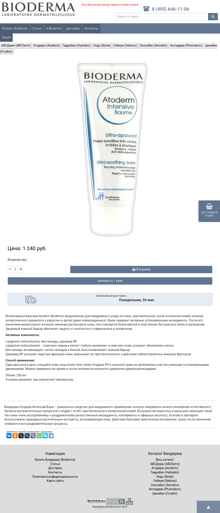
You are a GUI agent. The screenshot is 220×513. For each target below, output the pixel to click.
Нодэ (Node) (102, 45)
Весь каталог (165, 459)
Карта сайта (55, 480)
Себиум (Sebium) (125, 45)
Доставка (73, 28)
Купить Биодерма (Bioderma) (55, 459)
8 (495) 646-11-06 (166, 9)
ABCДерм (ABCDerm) (16, 45)
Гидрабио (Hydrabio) (77, 45)
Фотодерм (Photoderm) (186, 45)
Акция (6, 37)
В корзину (141, 269)
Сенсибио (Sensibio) (153, 45)
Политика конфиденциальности (55, 476)
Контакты (91, 28)
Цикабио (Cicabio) (164, 493)
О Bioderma (54, 28)
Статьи (36, 28)
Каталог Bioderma (14, 28)
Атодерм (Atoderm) (46, 45)
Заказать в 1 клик (110, 280)
